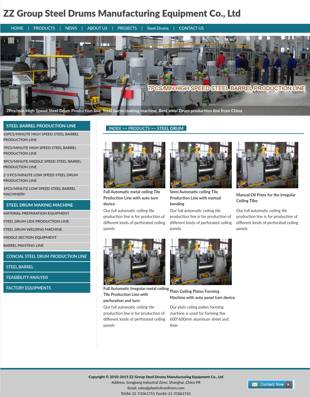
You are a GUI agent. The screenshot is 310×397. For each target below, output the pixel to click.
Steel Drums (158, 28)
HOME (17, 28)
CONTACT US (191, 28)
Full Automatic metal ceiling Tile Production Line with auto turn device (132, 197)
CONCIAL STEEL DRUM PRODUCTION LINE (46, 256)
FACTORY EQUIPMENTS (28, 287)
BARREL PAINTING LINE (23, 245)
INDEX (115, 128)
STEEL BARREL (19, 266)
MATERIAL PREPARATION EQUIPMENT (36, 213)
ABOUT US (97, 28)
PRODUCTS (44, 28)
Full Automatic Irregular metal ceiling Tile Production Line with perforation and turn (136, 294)
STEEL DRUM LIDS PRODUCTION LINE (36, 221)
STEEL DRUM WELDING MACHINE (32, 229)
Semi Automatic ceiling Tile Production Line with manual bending (195, 197)
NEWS (71, 28)
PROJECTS (127, 28)
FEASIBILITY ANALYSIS (27, 277)
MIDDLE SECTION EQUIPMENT (30, 237)
